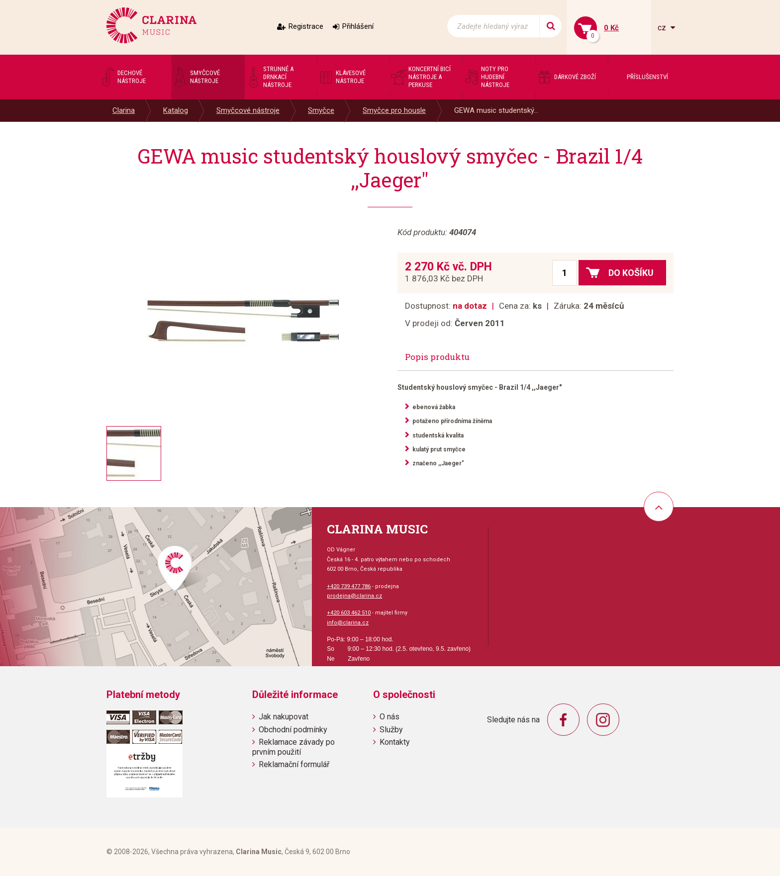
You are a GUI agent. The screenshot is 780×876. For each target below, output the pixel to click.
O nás (389, 716)
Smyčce (321, 110)
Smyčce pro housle (394, 110)
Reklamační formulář (294, 764)
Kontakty (395, 742)
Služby (391, 729)
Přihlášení (358, 26)
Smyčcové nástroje (248, 110)
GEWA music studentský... (496, 110)
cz (663, 27)
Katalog (175, 110)
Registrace (306, 26)
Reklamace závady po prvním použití (293, 746)
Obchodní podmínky (293, 729)
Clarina (123, 110)
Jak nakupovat (283, 716)
